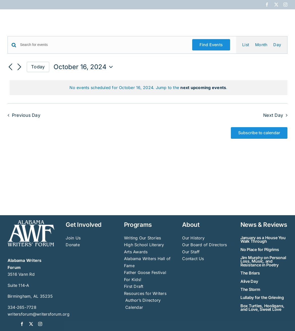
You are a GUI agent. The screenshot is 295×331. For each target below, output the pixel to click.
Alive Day (249, 281)
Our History (193, 237)
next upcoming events (203, 87)
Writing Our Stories (142, 237)
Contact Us (193, 258)
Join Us (73, 237)
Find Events (211, 44)
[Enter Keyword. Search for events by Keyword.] (103, 45)
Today (38, 66)
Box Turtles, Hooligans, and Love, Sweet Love (262, 307)
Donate (73, 244)
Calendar (134, 307)
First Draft (133, 286)
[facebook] (22, 324)
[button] (279, 18)
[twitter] (31, 324)
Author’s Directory (142, 300)
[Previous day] (11, 67)
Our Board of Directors (204, 244)
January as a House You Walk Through (263, 239)
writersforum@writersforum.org (38, 314)
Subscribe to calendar (259, 132)
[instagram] (40, 324)
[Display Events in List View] (245, 44)
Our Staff (191, 251)
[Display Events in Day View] (277, 44)
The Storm (250, 289)
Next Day (273, 115)
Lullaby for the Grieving (262, 297)
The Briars (250, 272)
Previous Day (26, 115)
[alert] (148, 87)
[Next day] (19, 67)
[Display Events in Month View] (261, 44)
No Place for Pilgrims (259, 249)
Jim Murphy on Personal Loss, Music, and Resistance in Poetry (263, 261)
